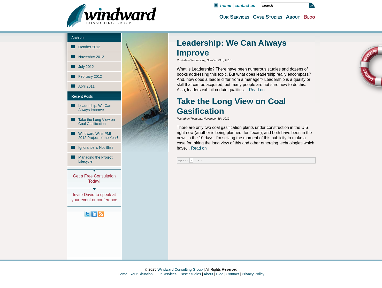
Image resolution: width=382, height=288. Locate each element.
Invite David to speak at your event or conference (94, 197)
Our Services (234, 17)
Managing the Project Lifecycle (95, 159)
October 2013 (89, 47)
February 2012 (90, 76)
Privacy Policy (253, 274)
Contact (232, 274)
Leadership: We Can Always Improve (94, 108)
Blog (309, 17)
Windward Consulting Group (180, 269)
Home (225, 5)
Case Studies (267, 17)
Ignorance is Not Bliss (95, 147)
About (293, 17)
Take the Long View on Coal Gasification (96, 122)
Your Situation (141, 274)
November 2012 (91, 57)
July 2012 (86, 67)
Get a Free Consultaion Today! (94, 178)
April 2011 (86, 86)
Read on (257, 90)
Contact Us (245, 5)
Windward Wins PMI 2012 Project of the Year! (98, 135)
